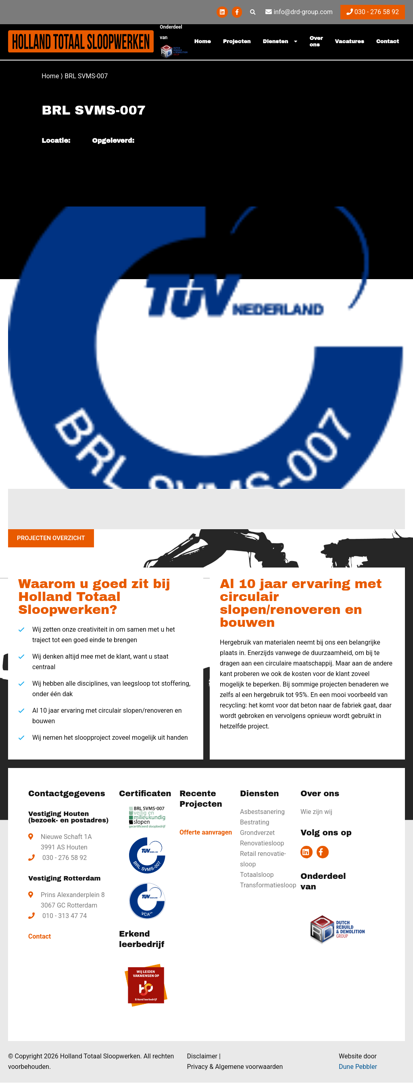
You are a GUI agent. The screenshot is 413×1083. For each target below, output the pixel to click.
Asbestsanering (262, 812)
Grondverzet (257, 833)
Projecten (237, 41)
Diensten (275, 41)
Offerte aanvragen (205, 833)
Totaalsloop (257, 875)
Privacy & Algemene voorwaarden (235, 1067)
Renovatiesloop (262, 843)
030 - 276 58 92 (372, 12)
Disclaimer (202, 1056)
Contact (387, 41)
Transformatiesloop (267, 885)
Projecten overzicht (49, 538)
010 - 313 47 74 (64, 916)
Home (202, 41)
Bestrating (254, 822)
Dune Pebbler (358, 1067)
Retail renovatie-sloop (263, 859)
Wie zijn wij (316, 812)
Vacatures (349, 41)
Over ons (316, 41)
